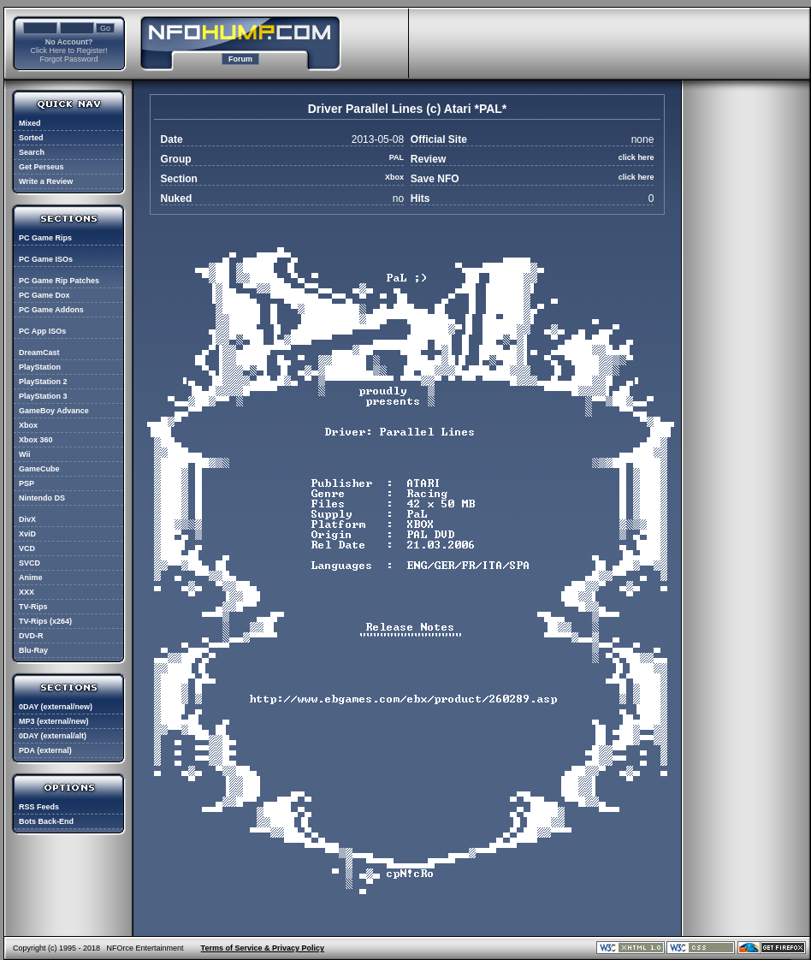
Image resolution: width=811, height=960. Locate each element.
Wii (24, 454)
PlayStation (40, 367)
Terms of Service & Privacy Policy (262, 948)
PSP (26, 483)
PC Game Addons (51, 309)
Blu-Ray (33, 650)
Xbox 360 (36, 440)
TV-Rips (33, 606)
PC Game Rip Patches (59, 280)
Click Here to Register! (68, 50)
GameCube (39, 469)
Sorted (31, 137)
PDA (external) (45, 750)
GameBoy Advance (54, 410)
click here (636, 157)
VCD (27, 548)
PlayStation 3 (43, 396)
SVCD (29, 563)
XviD (27, 534)
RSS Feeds (39, 807)
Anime (31, 577)
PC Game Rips (45, 238)
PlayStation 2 (43, 381)
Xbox (28, 425)
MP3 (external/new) (54, 721)
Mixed (30, 123)
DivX (27, 519)
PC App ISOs (42, 331)
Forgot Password (68, 59)
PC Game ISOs (46, 259)
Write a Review (46, 181)
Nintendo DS (42, 498)
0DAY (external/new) (55, 706)
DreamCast (39, 352)
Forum (240, 59)
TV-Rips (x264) (45, 621)
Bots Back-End (46, 821)
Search (31, 152)
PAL (396, 157)
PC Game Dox (44, 295)
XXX (26, 592)
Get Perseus (41, 167)
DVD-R (31, 635)
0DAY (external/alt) (52, 736)
